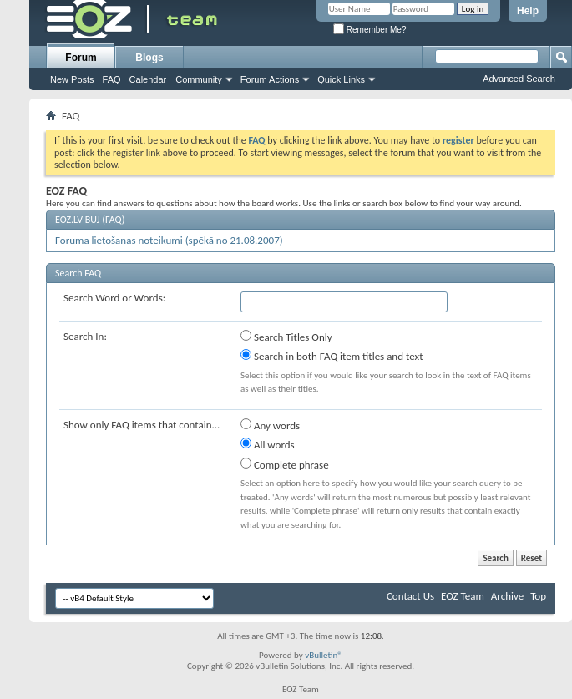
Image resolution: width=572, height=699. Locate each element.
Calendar (148, 79)
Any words (270, 425)
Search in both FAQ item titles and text (331, 355)
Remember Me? (369, 29)
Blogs (149, 57)
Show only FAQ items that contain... (141, 424)
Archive (507, 596)
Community (198, 79)
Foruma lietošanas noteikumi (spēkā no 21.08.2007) (169, 240)
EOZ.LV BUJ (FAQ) (89, 219)
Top (538, 596)
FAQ (112, 79)
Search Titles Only (286, 336)
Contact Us (410, 596)
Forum (80, 57)
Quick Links (341, 79)
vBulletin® (323, 655)
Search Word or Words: (114, 297)
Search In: (85, 336)
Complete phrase (284, 464)
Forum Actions (269, 79)
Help (528, 11)
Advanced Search (519, 78)
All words (267, 444)
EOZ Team (462, 596)
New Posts (72, 79)
